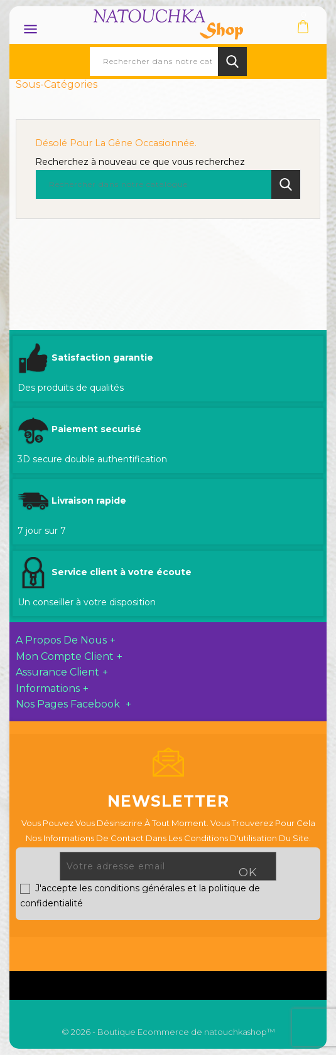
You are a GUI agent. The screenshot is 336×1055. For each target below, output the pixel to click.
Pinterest (210, 950)
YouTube (181, 950)
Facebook (124, 950)
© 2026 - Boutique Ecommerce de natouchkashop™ (168, 1032)
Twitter (152, 950)
